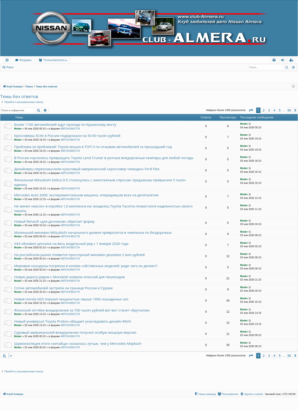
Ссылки (8, 61)
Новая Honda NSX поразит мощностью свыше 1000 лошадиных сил (71, 299)
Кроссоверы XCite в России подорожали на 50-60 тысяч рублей (67, 135)
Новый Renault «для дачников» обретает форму (54, 221)
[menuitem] (274, 60)
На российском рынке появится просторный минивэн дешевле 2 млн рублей (79, 254)
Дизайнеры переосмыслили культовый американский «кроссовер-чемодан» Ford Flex (86, 168)
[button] (250, 110)
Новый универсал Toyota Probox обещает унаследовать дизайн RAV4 (72, 321)
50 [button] (289, 110)
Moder (18, 128)
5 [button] (280, 110)
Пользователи (53, 60)
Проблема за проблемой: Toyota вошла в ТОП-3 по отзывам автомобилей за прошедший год (93, 146)
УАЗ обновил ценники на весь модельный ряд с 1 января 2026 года (71, 243)
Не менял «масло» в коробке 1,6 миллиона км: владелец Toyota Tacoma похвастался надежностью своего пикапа (103, 208)
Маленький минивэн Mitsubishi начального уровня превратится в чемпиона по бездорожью (93, 232)
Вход (23, 67)
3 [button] (269, 110)
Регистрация (41, 67)
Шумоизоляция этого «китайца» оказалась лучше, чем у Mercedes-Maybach (78, 343)
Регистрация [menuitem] (292, 61)
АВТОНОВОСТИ (70, 128)
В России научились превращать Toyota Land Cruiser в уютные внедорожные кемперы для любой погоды (103, 157)
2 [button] (264, 110)
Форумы (25, 60)
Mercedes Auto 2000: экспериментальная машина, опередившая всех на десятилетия (86, 195)
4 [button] (274, 110)
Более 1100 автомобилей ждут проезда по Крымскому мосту (65, 124)
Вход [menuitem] (283, 61)
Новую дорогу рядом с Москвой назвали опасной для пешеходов (69, 276)
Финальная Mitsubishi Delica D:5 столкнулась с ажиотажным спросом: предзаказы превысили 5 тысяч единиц (100, 182)
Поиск (9, 67)
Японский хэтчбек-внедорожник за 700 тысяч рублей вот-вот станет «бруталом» (82, 310)
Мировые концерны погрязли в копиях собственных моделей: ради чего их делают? (85, 265)
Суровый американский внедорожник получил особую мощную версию (75, 332)
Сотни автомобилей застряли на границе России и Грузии (63, 288)
